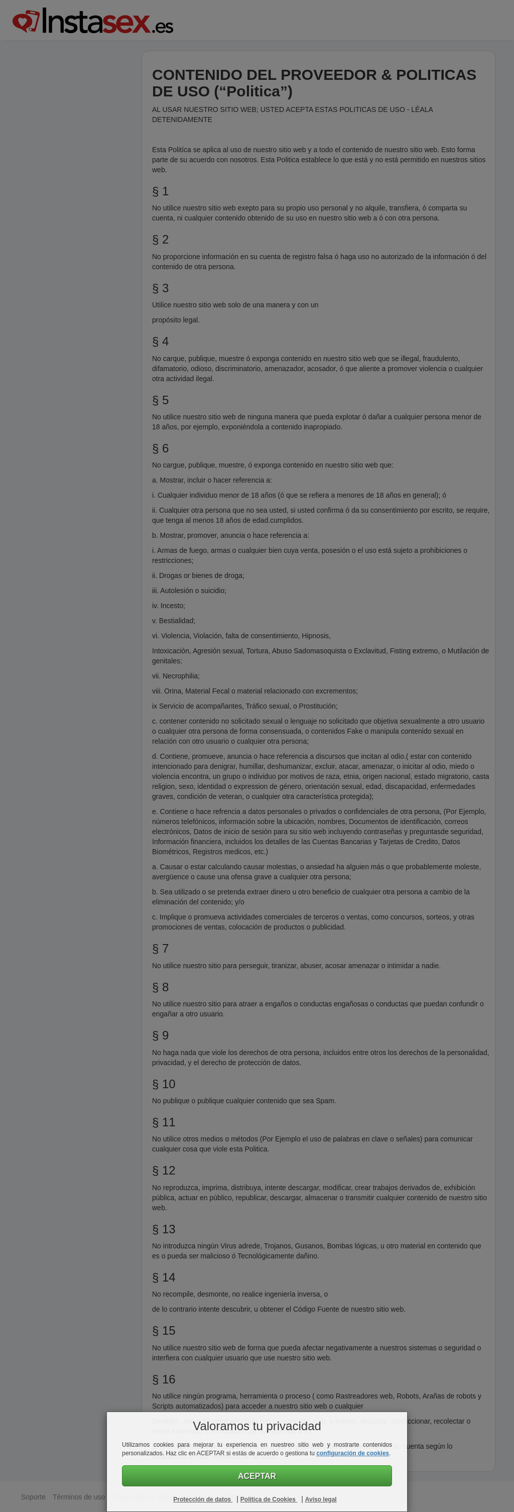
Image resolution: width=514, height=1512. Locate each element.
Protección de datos (202, 1499)
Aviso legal (321, 1499)
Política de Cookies (268, 1499)
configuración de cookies (352, 1453)
